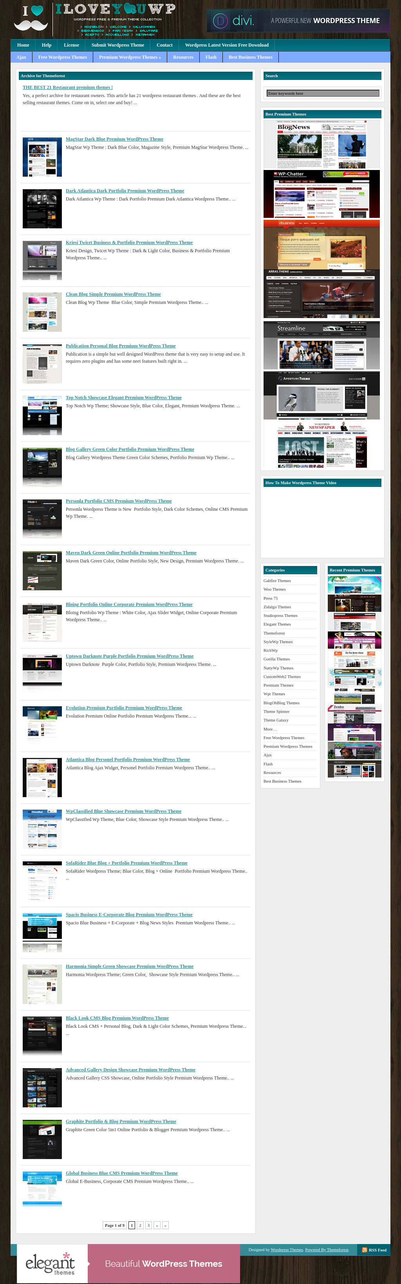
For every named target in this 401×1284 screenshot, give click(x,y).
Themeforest (274, 633)
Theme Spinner (276, 711)
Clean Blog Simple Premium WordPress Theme (113, 294)
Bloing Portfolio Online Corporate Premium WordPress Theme (129, 604)
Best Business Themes (251, 57)
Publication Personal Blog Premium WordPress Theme (121, 346)
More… (270, 729)
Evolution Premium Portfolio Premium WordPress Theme (124, 708)
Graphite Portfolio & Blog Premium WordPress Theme (121, 1121)
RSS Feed (378, 1250)
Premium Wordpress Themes (106, 19)
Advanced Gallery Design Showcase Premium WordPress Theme (130, 1069)
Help (47, 45)
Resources (183, 57)
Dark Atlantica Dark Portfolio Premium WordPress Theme (125, 191)
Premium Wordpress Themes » (130, 57)
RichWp (271, 650)
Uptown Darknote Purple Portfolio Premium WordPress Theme (129, 656)
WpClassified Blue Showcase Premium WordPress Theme (123, 811)
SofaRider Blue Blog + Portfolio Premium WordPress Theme (127, 863)
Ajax (21, 57)
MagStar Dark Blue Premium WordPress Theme (114, 139)
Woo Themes (275, 589)
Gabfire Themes (277, 580)
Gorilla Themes (277, 658)
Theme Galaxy (276, 720)
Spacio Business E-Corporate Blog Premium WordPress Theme (129, 914)
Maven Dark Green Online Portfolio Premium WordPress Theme (131, 552)
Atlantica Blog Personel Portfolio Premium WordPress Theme (128, 759)
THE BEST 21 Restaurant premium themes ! (68, 87)
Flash (211, 57)
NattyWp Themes (278, 668)
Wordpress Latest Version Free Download (227, 45)
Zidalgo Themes (277, 606)
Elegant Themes (277, 624)
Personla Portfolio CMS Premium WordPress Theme (119, 501)
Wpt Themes (274, 693)
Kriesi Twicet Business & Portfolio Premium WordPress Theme (129, 242)
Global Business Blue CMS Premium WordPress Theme (122, 1173)
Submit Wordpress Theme (118, 45)
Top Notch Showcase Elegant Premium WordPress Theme (124, 397)
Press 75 (271, 598)
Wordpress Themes (287, 1249)
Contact (165, 45)
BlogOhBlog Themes (282, 702)
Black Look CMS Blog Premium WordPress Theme (117, 1018)
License (71, 45)
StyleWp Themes (278, 641)
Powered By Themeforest (326, 1249)
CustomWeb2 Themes (282, 676)
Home (23, 45)
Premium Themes (278, 685)
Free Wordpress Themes (62, 57)
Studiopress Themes (281, 615)
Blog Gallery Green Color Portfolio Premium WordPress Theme (130, 449)
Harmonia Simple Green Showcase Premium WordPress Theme (129, 966)
